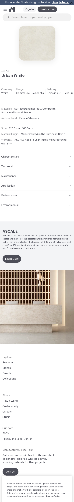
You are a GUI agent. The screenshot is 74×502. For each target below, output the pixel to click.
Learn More (12, 259)
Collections (9, 378)
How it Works (10, 401)
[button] (5, 9)
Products (8, 362)
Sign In (29, 9)
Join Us (10, 471)
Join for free (47, 9)
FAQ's (6, 433)
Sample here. (60, 2)
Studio (6, 417)
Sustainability (10, 406)
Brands (7, 368)
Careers (7, 411)
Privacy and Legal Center (17, 439)
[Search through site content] (39, 17)
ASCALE (5, 71)
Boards (7, 373)
